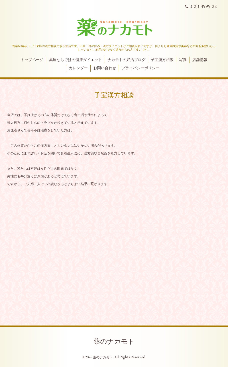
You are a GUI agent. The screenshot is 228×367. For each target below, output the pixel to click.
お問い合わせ (104, 68)
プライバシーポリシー (140, 68)
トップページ (32, 59)
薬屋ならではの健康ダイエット (75, 59)
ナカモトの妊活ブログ (126, 59)
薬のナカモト (114, 341)
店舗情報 (199, 59)
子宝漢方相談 (162, 59)
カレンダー (78, 68)
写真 (183, 59)
